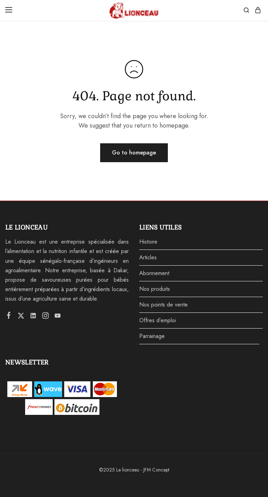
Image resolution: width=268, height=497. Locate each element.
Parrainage (152, 336)
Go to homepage (134, 153)
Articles (148, 257)
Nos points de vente (163, 305)
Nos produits (154, 289)
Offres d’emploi (157, 320)
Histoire (148, 242)
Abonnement (154, 273)
